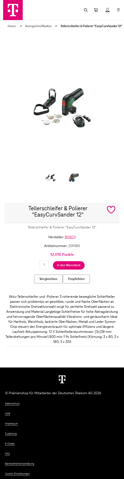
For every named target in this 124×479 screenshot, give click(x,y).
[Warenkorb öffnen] (96, 10)
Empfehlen (76, 279)
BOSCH (70, 237)
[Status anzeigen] (107, 10)
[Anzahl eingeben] (44, 264)
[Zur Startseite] (13, 10)
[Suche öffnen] (85, 10)
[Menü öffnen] (118, 10)
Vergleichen (48, 279)
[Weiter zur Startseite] (62, 379)
